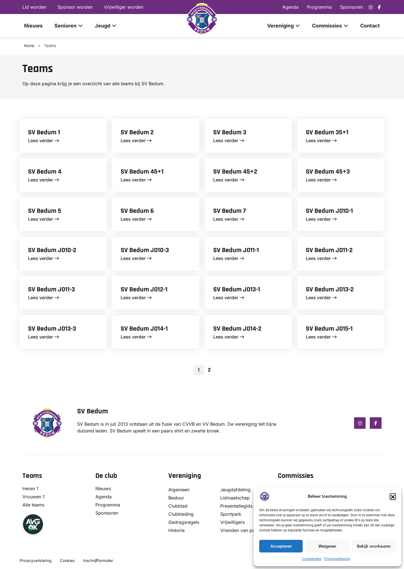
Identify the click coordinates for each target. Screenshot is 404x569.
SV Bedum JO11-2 (329, 250)
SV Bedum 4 (44, 171)
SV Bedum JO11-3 (51, 289)
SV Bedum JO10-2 (52, 250)
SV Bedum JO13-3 (52, 328)
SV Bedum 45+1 (142, 171)
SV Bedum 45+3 (328, 171)
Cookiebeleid (311, 559)
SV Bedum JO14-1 (144, 328)
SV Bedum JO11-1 (236, 250)
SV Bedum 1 (44, 132)
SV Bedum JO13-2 (330, 289)
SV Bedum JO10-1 (329, 211)
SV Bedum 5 (44, 211)
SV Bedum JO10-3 (145, 250)
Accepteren (281, 546)
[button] (393, 496)
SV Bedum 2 (137, 132)
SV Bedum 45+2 (235, 171)
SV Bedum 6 (137, 211)
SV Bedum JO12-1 (144, 289)
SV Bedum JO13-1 (236, 289)
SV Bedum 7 (229, 211)
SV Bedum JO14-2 (237, 328)
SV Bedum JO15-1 (329, 328)
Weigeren (327, 546)
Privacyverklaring (337, 559)
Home (29, 46)
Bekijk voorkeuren (374, 546)
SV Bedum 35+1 (327, 132)
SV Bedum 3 (229, 132)
